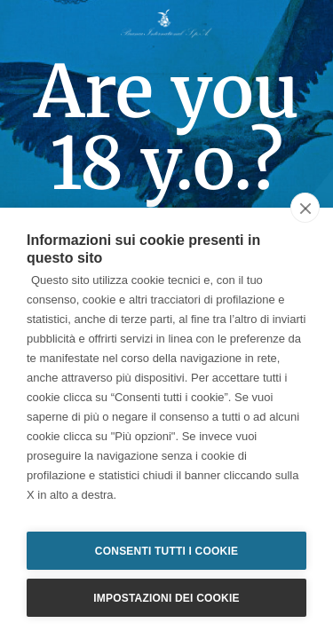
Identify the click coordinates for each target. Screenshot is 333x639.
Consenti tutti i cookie (166, 551)
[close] (305, 208)
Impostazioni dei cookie (166, 598)
